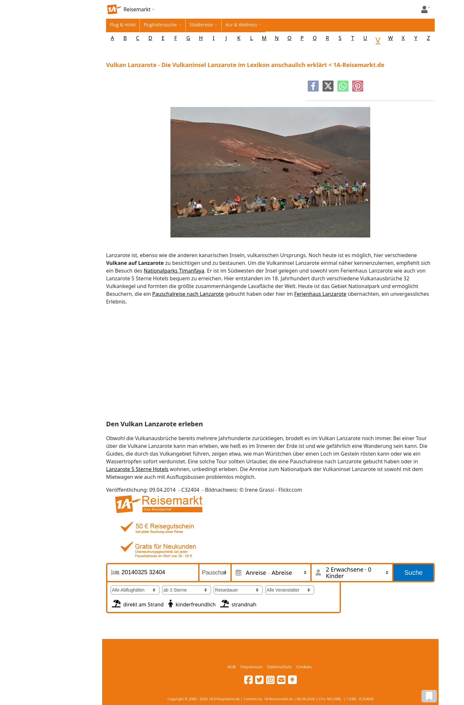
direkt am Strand (137, 603)
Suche (413, 572)
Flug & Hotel (123, 25)
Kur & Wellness (241, 25)
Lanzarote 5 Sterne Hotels (137, 469)
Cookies (304, 667)
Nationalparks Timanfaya (174, 270)
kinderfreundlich (191, 603)
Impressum (251, 667)
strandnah (237, 603)
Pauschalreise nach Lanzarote (188, 293)
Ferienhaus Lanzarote (320, 293)
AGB (231, 667)
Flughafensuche (160, 25)
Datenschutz (279, 667)
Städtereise (201, 25)
